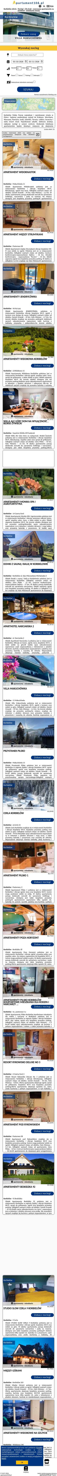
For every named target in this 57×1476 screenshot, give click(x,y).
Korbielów (8, 144)
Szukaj (29, 89)
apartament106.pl (28, 3)
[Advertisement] (28, 1245)
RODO (4, 1458)
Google (39, 1448)
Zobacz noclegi (42, 178)
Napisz (54, 1475)
